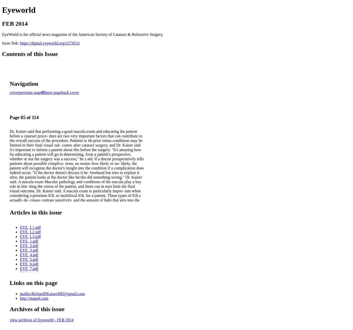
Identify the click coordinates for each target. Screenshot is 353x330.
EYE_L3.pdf (30, 236)
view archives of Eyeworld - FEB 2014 (42, 320)
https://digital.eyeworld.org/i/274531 (50, 43)
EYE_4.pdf (29, 255)
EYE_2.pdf (29, 245)
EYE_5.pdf (29, 259)
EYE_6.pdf (29, 264)
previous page (30, 92)
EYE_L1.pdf (30, 227)
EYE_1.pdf (29, 241)
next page (53, 92)
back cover (70, 92)
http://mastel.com (34, 298)
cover (14, 92)
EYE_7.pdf (29, 268)
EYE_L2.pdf (30, 232)
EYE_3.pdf (29, 250)
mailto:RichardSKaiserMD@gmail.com (52, 294)
